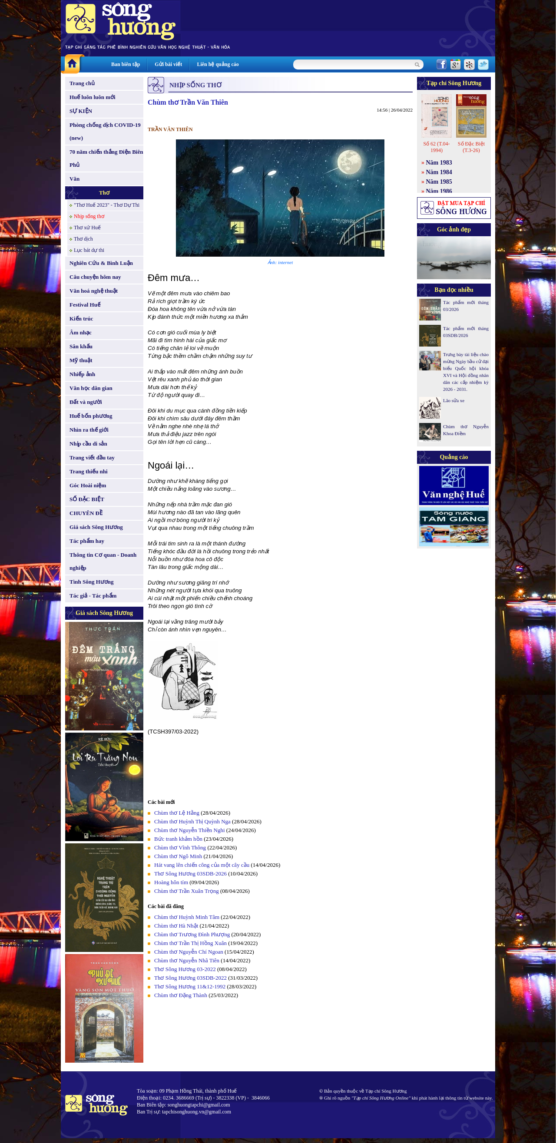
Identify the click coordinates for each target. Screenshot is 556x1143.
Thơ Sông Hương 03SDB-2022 (190, 978)
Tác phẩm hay (87, 541)
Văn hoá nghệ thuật (94, 290)
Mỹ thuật (81, 360)
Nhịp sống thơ (89, 216)
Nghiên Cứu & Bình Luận (101, 263)
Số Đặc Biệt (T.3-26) (471, 147)
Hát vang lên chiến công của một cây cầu (201, 865)
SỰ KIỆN (81, 111)
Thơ (104, 192)
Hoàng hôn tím (171, 882)
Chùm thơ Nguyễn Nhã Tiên (186, 960)
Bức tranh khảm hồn (178, 839)
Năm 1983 (439, 162)
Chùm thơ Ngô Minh (178, 856)
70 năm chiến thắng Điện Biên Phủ (106, 158)
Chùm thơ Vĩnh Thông (180, 847)
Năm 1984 (439, 172)
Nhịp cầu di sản (88, 443)
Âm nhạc (81, 332)
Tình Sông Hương (92, 581)
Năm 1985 (439, 181)
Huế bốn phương (91, 416)
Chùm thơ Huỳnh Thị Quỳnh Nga (192, 821)
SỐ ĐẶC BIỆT (87, 499)
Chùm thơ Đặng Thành (180, 995)
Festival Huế (85, 304)
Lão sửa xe (453, 400)
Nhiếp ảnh (82, 374)
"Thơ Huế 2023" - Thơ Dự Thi (106, 205)
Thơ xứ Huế (87, 228)
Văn (74, 178)
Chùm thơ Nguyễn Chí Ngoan (188, 951)
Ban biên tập (125, 64)
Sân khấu (81, 346)
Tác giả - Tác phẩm (93, 595)
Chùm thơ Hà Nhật (176, 925)
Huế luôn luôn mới (93, 97)
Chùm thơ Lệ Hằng (176, 812)
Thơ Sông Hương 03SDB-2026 (190, 873)
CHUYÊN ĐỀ (86, 513)
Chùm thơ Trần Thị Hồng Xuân (190, 943)
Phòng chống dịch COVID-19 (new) (105, 131)
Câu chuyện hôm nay (95, 277)
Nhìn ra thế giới (89, 429)
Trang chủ (82, 83)
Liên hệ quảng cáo (217, 64)
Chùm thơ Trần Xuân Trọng (186, 891)
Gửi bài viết (168, 64)
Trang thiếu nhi (89, 471)
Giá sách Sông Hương (96, 527)
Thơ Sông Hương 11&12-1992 (189, 986)
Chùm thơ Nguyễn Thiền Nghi (189, 830)
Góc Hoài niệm (88, 485)
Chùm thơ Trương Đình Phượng (192, 934)
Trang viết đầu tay (92, 457)
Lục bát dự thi (89, 250)
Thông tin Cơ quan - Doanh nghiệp (103, 561)
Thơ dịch (83, 239)
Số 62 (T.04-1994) (436, 147)
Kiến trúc (81, 318)
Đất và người (86, 402)
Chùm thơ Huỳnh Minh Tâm (186, 917)
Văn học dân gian (91, 388)
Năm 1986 (439, 191)
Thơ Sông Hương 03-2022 (185, 969)
